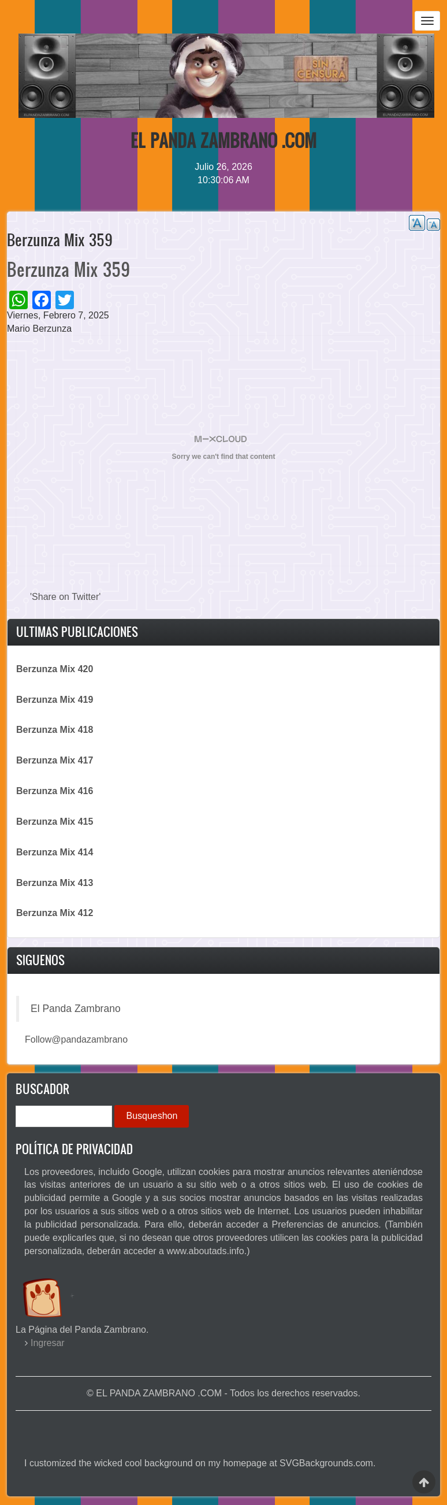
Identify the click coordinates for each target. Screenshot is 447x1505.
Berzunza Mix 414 (54, 852)
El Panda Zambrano (76, 1008)
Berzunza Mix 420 (54, 669)
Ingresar (48, 1343)
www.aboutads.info (205, 1251)
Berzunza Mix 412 (54, 913)
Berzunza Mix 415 (54, 821)
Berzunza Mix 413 (54, 883)
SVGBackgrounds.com (326, 1463)
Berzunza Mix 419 (54, 700)
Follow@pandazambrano (76, 1039)
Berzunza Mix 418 (54, 730)
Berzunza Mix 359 (68, 269)
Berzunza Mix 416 (54, 791)
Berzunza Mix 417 (54, 760)
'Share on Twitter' (65, 597)
